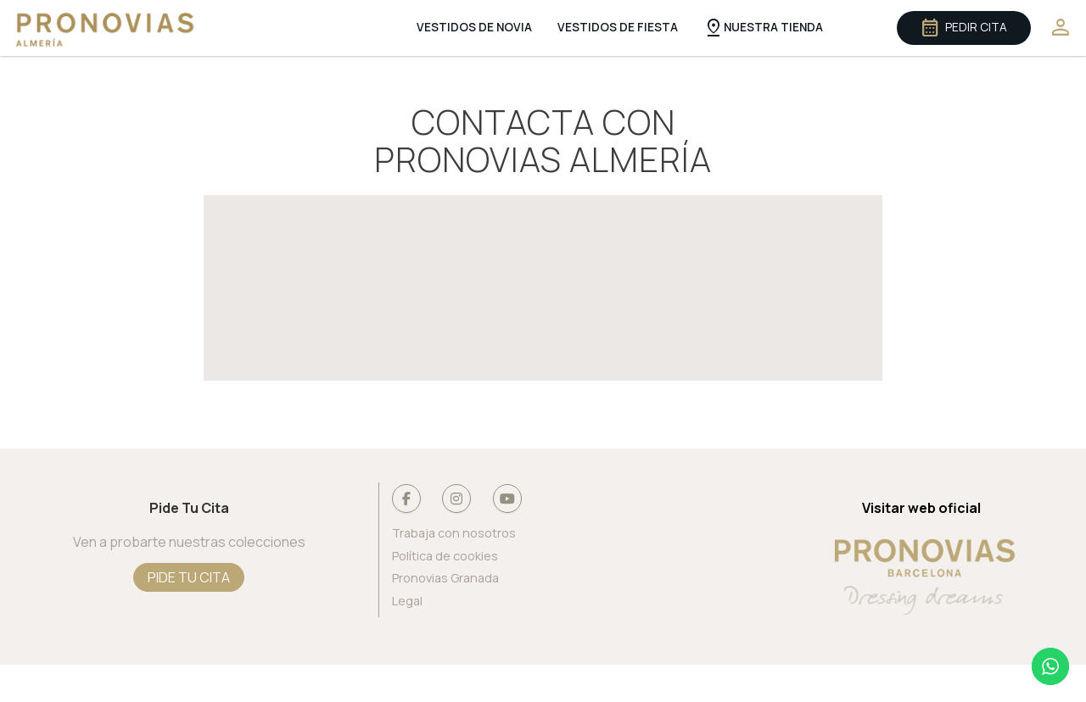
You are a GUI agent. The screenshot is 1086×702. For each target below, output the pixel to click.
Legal (407, 601)
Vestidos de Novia (474, 28)
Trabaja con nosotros (454, 533)
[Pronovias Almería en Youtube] (507, 498)
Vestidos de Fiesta (617, 28)
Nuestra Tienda (763, 28)
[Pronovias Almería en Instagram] (456, 498)
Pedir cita (963, 28)
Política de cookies (445, 556)
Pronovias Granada (445, 578)
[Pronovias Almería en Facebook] (406, 498)
